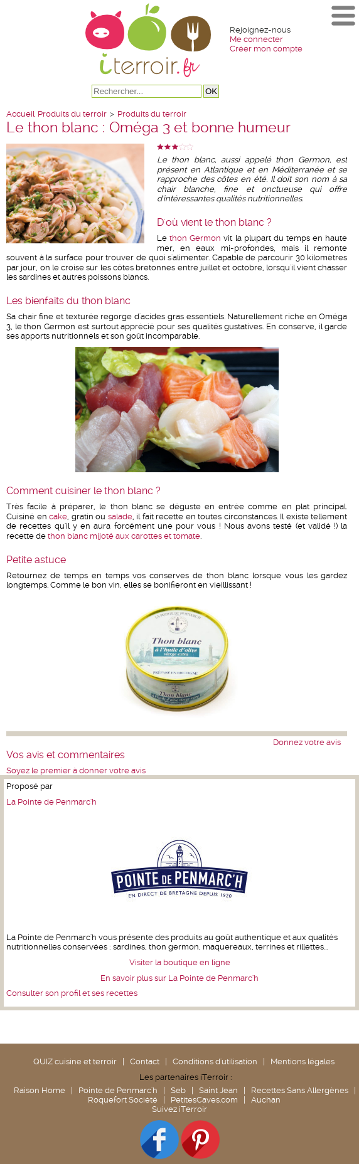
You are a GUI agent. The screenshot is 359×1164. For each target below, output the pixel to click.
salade (120, 516)
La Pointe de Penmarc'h (51, 802)
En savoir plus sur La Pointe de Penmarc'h (179, 978)
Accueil (20, 114)
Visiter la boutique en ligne (179, 962)
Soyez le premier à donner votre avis (76, 770)
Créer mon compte (266, 48)
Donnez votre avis (307, 742)
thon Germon (194, 238)
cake (58, 516)
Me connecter (256, 39)
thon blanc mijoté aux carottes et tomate (124, 536)
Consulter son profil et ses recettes (71, 993)
